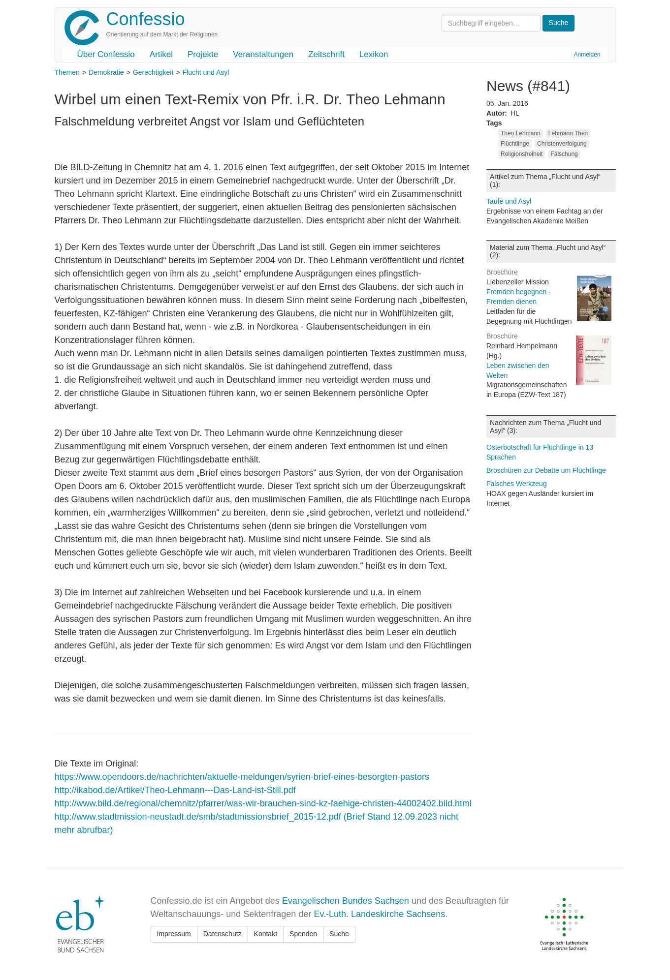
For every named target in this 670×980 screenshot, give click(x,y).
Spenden (303, 934)
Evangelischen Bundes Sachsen (345, 901)
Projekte (203, 54)
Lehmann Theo (568, 133)
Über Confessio (106, 54)
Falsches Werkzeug (516, 484)
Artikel (161, 54)
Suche (339, 934)
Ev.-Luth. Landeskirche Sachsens (379, 914)
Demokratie (106, 72)
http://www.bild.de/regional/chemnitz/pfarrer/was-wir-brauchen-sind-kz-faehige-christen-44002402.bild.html (263, 803)
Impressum (174, 934)
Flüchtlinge (515, 143)
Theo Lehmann (521, 133)
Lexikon (373, 54)
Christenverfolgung (562, 143)
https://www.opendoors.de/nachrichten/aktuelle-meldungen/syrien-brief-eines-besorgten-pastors (242, 777)
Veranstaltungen (263, 54)
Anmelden (587, 54)
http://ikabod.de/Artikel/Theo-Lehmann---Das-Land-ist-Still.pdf (175, 790)
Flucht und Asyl (206, 72)
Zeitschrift (326, 54)
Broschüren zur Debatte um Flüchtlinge (546, 470)
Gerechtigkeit (153, 72)
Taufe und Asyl (508, 201)
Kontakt (265, 934)
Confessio (145, 19)
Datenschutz (222, 934)
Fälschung (563, 154)
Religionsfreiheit (521, 154)
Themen (67, 72)
